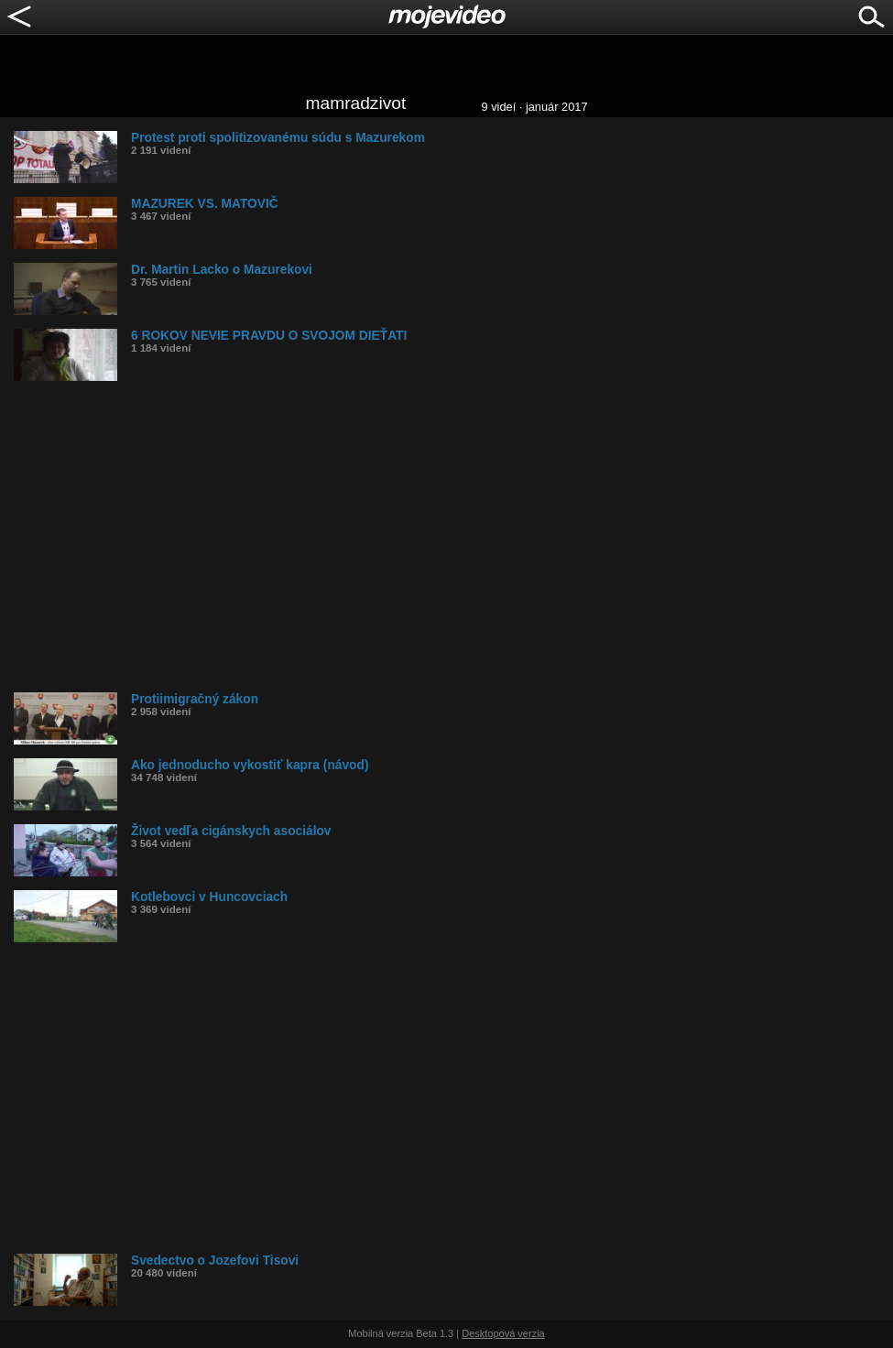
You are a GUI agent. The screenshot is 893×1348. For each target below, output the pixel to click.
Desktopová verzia (503, 1333)
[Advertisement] (453, 536)
